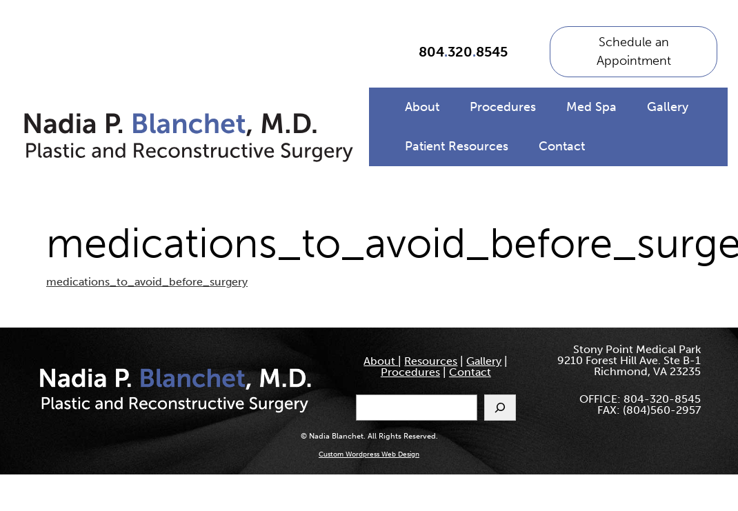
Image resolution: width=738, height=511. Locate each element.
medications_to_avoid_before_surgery (147, 281)
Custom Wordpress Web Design (369, 454)
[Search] (500, 407)
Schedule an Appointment (634, 51)
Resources (430, 361)
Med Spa (591, 106)
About (422, 106)
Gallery (667, 106)
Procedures (503, 106)
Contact (562, 146)
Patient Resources (456, 146)
